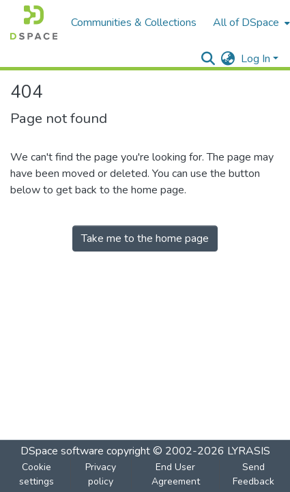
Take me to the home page (145, 238)
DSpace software (62, 451)
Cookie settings (36, 474)
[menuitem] (228, 59)
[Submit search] (208, 59)
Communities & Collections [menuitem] (134, 22)
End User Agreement (175, 474)
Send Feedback (253, 474)
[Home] (33, 22)
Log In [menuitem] (255, 58)
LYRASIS (248, 451)
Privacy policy (100, 474)
